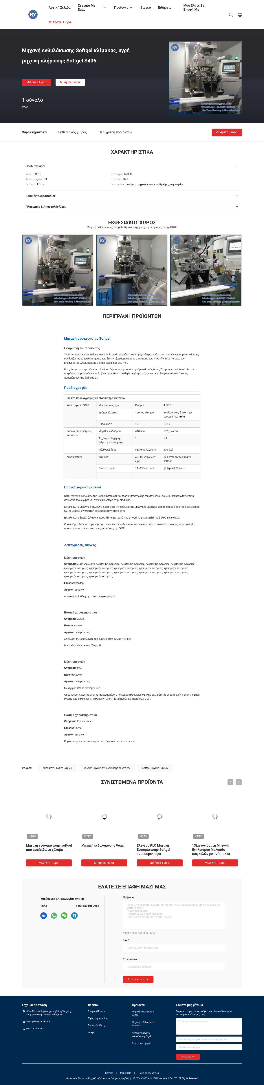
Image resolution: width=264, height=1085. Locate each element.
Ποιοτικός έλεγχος (97, 1025)
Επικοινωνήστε (138, 979)
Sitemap (109, 1073)
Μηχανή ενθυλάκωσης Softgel (143, 1013)
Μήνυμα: (129, 897)
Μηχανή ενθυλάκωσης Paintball (143, 1024)
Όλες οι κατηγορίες (142, 1043)
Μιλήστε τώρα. (36, 82)
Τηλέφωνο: (131, 959)
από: (127, 940)
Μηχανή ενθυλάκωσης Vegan (103, 845)
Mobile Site (125, 1073)
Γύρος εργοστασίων (98, 1018)
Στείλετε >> (188, 1056)
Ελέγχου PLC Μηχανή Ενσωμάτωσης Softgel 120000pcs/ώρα (153, 849)
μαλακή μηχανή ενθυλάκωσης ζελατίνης (107, 767)
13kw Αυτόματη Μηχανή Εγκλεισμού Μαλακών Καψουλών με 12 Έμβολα (211, 849)
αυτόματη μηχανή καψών (57, 767)
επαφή (91, 1032)
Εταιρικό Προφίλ (96, 1011)
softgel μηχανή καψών (155, 767)
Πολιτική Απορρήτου (148, 1073)
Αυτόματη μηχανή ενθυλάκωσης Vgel (141, 1035)
